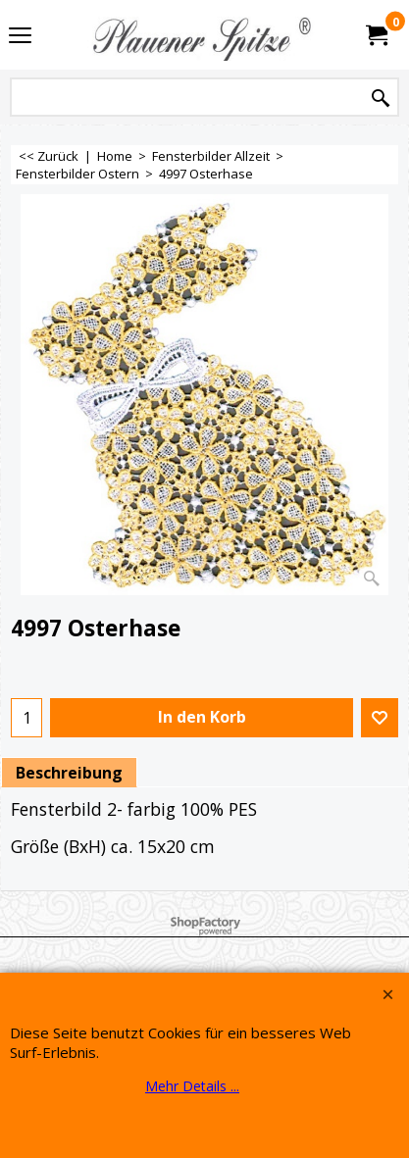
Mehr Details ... (192, 1086)
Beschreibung (69, 772)
